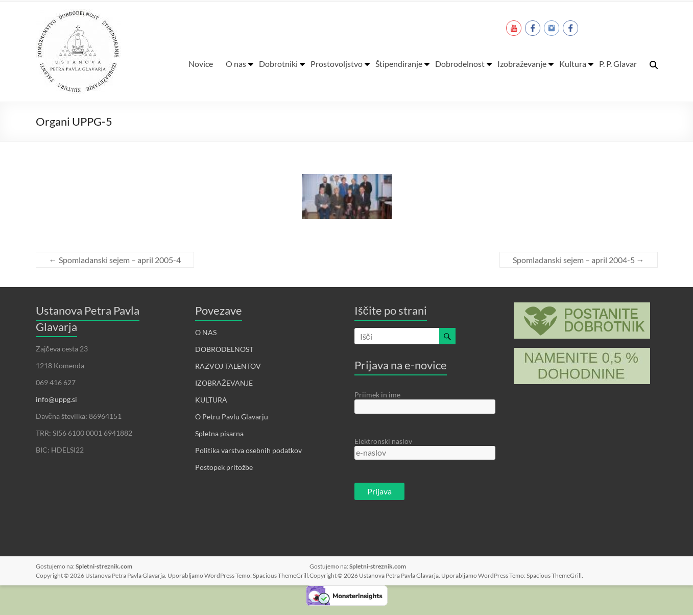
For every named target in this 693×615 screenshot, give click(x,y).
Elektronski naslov (383, 441)
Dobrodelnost (460, 63)
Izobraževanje (521, 63)
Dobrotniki (278, 63)
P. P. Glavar (618, 63)
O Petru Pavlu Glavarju (231, 416)
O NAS (206, 332)
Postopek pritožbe (224, 467)
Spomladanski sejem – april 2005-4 (115, 260)
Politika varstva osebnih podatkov (248, 450)
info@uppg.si (56, 399)
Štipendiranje (398, 63)
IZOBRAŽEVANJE (224, 383)
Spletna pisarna (219, 433)
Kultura (572, 63)
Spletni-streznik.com (104, 566)
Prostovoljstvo (336, 63)
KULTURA (211, 399)
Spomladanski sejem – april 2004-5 (578, 260)
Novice (200, 63)
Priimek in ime (377, 394)
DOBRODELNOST (224, 349)
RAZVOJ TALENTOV (228, 366)
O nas (236, 63)
